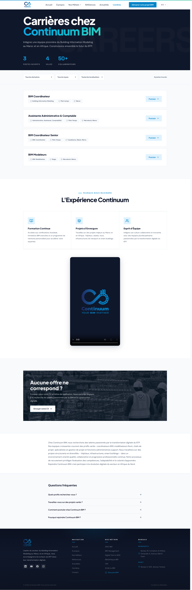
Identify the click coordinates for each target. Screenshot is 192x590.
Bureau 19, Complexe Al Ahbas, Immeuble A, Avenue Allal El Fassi (151, 554)
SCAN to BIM (110, 568)
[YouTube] (31, 566)
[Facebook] (37, 566)
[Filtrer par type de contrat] (66, 77)
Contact (75, 572)
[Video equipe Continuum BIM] (95, 304)
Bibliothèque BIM (111, 560)
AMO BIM (108, 547)
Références (90, 4)
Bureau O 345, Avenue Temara (151, 567)
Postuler (154, 99)
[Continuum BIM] (44, 543)
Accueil (49, 4)
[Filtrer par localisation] (91, 77)
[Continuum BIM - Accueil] (27, 4)
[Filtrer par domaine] (38, 77)
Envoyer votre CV (43, 412)
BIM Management (112, 551)
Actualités (104, 4)
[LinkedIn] (25, 566)
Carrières (117, 4)
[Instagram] (43, 566)
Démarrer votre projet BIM (143, 5)
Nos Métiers (74, 4)
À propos (60, 4)
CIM (106, 564)
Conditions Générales (159, 585)
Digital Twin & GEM (112, 555)
